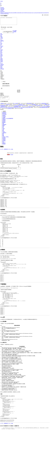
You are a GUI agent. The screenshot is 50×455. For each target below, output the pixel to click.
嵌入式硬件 (15, 32)
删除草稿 (7, 87)
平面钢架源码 (2, 108)
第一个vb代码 (15, 105)
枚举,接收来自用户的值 (44, 109)
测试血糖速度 (16, 108)
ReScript (1, 66)
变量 (3, 125)
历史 (1, 78)
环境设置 (3, 121)
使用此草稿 (4, 87)
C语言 (1, 38)
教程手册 (18, 92)
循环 (3, 132)
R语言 (15, 12)
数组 (3, 135)
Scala (44, 12)
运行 (1, 73)
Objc (1, 45)
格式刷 (1, 77)
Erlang (42, 12)
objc (22, 12)
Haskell (46, 12)
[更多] (22, 110)
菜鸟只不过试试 (37, 107)
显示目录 (1, 111)
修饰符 (3, 127)
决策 (3, 131)
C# (17, 12)
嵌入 (1, 79)
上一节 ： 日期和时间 (4, 151)
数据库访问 (4, 115)
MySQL (1, 61)
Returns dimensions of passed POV (20, 107)
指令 (3, 129)
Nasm (5, 13)
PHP (8, 12)
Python (1, 12)
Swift (28, 12)
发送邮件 (3, 117)
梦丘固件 (11, 156)
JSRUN (1, 1)
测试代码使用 (29, 105)
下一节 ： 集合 (10, 151)
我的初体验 (34, 106)
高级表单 (3, 145)
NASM (1, 63)
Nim (48, 12)
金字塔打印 (10, 110)
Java (1, 36)
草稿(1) (4, 83)
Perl (38, 12)
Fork (1, 75)
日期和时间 (4, 134)
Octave (1, 68)
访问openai (8, 106)
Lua (34, 12)
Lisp (1, 13)
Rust (12, 12)
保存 (1, 74)
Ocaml (1, 59)
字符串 (3, 133)
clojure (30, 12)
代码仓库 (18, 93)
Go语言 (5, 12)
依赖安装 (2, 80)
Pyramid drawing (30, 108)
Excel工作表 (4, 116)
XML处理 (4, 118)
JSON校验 (2, 70)
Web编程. (3, 119)
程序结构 (3, 122)
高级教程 (4, 113)
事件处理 (3, 146)
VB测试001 (2, 105)
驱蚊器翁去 (21, 106)
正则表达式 (4, 114)
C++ (3, 12)
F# (23, 12)
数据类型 (3, 124)
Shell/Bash (2, 42)
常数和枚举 (4, 126)
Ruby (21, 12)
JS (13, 34)
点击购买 (8, 156)
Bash (40, 12)
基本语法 (3, 123)
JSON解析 (14, 33)
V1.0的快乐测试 (43, 105)
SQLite (10, 12)
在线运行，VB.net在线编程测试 (7, 120)
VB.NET (25, 12)
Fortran (7, 13)
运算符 (3, 130)
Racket (3, 13)
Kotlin (19, 12)
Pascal (36, 12)
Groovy (32, 12)
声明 (3, 128)
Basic (1, 69)
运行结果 (18, 91)
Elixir (1, 67)
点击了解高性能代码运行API (7, 33)
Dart (13, 12)
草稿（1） (2, 76)
